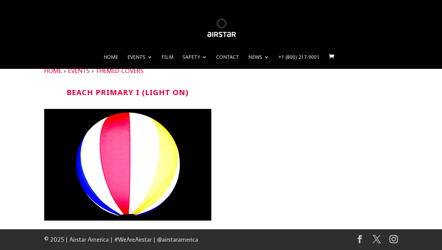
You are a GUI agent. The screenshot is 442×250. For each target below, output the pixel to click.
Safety (191, 57)
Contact (227, 57)
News (255, 57)
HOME (53, 71)
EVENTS (78, 71)
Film (167, 57)
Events (136, 57)
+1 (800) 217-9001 (298, 57)
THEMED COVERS (119, 71)
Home (111, 57)
